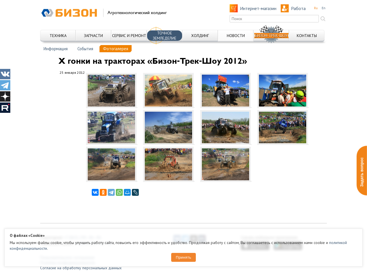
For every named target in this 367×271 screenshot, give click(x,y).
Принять (183, 257)
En (323, 8)
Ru (316, 8)
